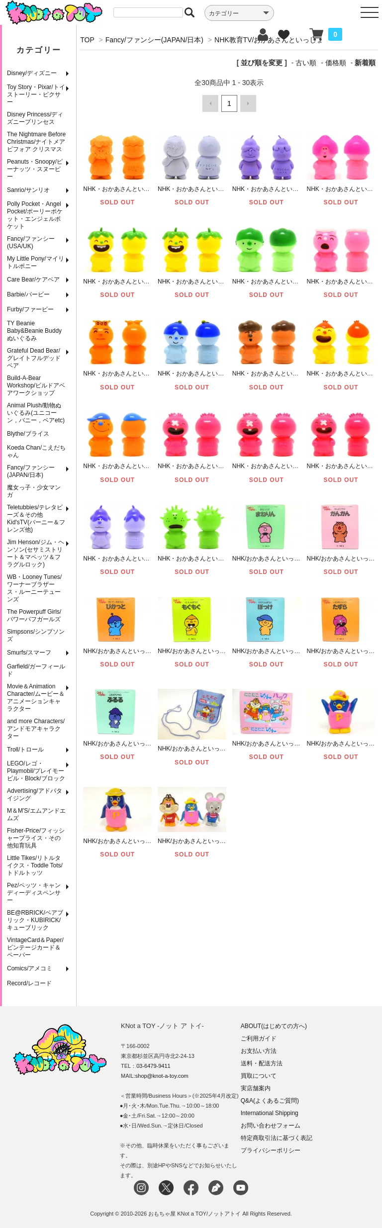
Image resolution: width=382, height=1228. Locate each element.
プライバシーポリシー (270, 1150)
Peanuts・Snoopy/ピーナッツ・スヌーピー (35, 169)
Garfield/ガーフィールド (36, 670)
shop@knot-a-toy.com (162, 1076)
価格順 (335, 63)
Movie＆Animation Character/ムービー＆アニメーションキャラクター (36, 697)
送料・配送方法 (262, 1063)
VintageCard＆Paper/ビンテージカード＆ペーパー (35, 947)
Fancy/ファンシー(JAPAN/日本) (31, 471)
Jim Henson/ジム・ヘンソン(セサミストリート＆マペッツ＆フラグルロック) (35, 553)
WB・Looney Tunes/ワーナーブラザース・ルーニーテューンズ (34, 588)
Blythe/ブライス (28, 433)
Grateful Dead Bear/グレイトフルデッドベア (34, 358)
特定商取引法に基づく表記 (276, 1137)
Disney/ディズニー (32, 73)
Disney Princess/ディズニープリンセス (35, 118)
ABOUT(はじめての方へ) (274, 1026)
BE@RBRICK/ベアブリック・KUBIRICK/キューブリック (35, 920)
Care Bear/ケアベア (33, 279)
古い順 (305, 63)
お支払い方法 (259, 1050)
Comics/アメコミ (29, 968)
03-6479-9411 (153, 1066)
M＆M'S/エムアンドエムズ (36, 814)
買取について (259, 1075)
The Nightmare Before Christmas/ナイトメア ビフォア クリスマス (36, 142)
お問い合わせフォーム (270, 1125)
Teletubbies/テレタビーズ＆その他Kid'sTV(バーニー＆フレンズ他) (36, 518)
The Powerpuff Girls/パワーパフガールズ (34, 615)
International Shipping (269, 1113)
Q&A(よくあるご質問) (270, 1100)
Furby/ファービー (30, 309)
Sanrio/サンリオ (28, 190)
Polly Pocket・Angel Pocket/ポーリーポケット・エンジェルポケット (35, 215)
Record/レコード (29, 983)
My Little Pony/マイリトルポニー (35, 262)
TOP (87, 40)
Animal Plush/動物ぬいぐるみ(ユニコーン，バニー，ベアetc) (36, 413)
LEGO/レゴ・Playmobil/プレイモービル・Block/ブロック (36, 771)
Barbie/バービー (28, 294)
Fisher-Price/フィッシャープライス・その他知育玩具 (36, 838)
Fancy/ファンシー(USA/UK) (31, 242)
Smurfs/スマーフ (29, 652)
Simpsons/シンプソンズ (36, 635)
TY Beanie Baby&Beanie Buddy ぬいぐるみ (34, 331)
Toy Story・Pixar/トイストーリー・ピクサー (36, 94)
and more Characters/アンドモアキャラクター (36, 729)
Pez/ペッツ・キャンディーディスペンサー (34, 893)
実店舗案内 (256, 1088)
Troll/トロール (25, 749)
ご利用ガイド (259, 1038)
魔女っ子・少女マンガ (34, 491)
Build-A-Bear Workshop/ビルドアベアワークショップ (36, 385)
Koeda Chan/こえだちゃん (36, 451)
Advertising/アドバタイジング (34, 794)
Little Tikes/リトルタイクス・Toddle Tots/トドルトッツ (35, 865)
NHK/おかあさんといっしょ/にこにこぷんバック (297, 742)
